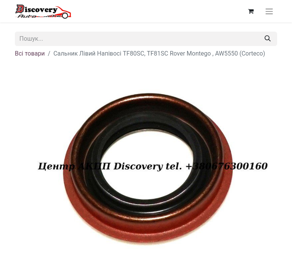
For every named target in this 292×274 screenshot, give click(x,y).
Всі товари (30, 53)
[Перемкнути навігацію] (269, 11)
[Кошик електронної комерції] (250, 11)
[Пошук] (267, 39)
